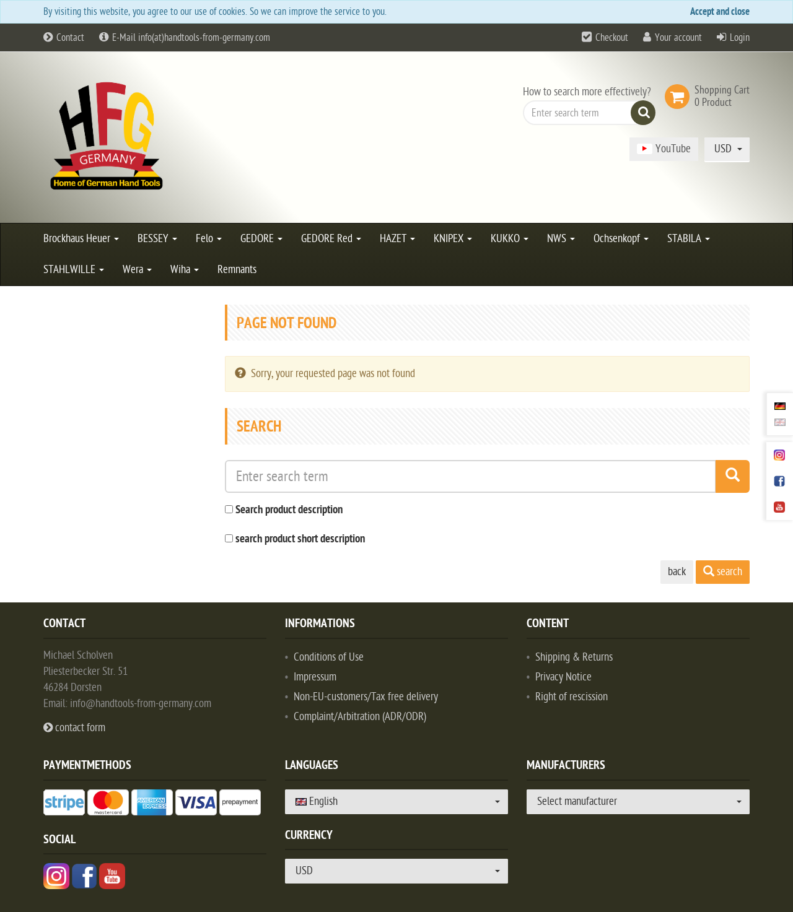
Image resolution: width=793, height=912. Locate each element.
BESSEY (157, 238)
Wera (137, 269)
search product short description (300, 539)
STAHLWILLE (73, 269)
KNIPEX (453, 238)
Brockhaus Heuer (81, 238)
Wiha (184, 269)
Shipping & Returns (574, 657)
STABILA (688, 238)
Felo (209, 238)
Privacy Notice (563, 677)
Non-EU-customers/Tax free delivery (366, 696)
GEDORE (261, 238)
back (677, 571)
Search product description (289, 510)
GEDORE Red (331, 238)
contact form (74, 727)
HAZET (397, 238)
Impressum (315, 677)
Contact (63, 37)
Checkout (611, 37)
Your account (678, 37)
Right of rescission (571, 696)
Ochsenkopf (621, 238)
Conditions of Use (329, 657)
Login (740, 37)
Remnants (236, 269)
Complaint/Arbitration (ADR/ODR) (360, 716)
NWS (561, 238)
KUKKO (509, 238)
